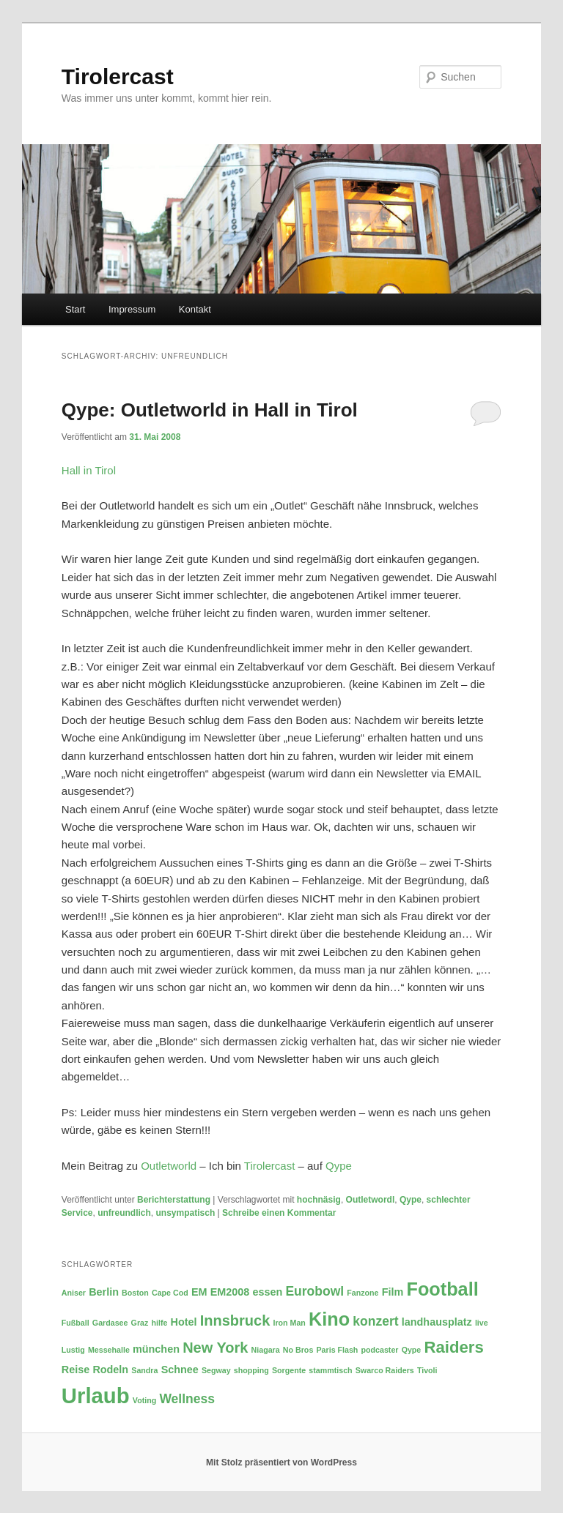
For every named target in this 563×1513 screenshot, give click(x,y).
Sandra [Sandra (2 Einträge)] (144, 1370)
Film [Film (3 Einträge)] (393, 1292)
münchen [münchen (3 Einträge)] (156, 1349)
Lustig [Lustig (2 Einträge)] (73, 1349)
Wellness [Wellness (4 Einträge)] (187, 1398)
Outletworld (168, 1165)
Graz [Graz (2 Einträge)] (140, 1322)
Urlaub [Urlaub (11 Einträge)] (96, 1395)
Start (75, 309)
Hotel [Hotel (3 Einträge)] (184, 1322)
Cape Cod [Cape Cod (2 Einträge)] (170, 1292)
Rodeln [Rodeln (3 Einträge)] (110, 1369)
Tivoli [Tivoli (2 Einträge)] (427, 1370)
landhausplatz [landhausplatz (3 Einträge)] (437, 1322)
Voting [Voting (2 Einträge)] (144, 1400)
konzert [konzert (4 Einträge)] (375, 1321)
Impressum (131, 309)
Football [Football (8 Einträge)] (442, 1289)
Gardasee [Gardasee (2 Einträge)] (110, 1322)
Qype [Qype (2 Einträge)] (412, 1349)
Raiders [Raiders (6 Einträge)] (453, 1347)
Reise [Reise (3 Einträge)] (75, 1369)
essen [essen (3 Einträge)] (267, 1292)
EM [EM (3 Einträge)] (199, 1292)
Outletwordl (370, 1200)
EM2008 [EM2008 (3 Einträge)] (230, 1292)
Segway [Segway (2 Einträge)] (216, 1370)
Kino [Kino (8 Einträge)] (329, 1319)
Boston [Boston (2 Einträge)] (135, 1292)
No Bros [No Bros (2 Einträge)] (298, 1349)
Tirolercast (118, 76)
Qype (338, 1165)
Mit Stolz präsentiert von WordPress (281, 1462)
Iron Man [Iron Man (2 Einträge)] (289, 1322)
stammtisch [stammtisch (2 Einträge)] (330, 1370)
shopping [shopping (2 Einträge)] (251, 1370)
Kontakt (195, 309)
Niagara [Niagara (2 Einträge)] (265, 1349)
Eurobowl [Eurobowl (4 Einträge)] (314, 1291)
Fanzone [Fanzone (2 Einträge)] (362, 1292)
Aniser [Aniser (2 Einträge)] (74, 1292)
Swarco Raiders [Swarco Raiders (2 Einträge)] (385, 1370)
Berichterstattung (173, 1200)
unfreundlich (124, 1213)
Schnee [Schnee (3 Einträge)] (180, 1369)
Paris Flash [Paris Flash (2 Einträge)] (337, 1349)
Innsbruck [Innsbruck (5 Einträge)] (235, 1320)
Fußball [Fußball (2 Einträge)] (75, 1322)
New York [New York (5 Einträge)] (215, 1348)
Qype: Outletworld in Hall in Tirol (210, 410)
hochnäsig (319, 1200)
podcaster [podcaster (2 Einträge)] (380, 1349)
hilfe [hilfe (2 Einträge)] (159, 1322)
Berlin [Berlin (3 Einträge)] (104, 1292)
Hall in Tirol (89, 470)
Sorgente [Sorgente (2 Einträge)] (289, 1370)
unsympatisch (186, 1213)
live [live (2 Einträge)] (481, 1322)
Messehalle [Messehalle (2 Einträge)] (109, 1349)
